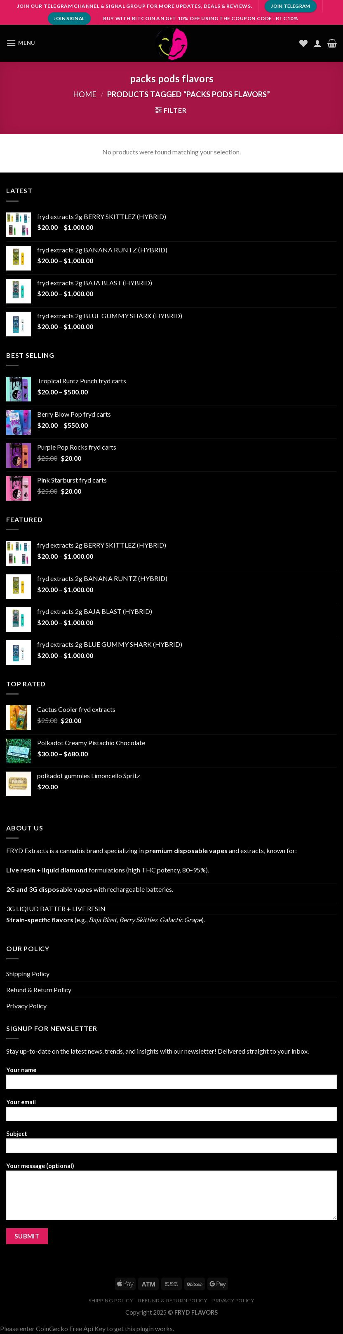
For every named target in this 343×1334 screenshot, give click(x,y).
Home (84, 94)
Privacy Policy (26, 1006)
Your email (171, 1112)
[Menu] (20, 43)
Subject (171, 1144)
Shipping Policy (27, 973)
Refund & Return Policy (38, 990)
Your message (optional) (171, 1194)
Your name (171, 1080)
